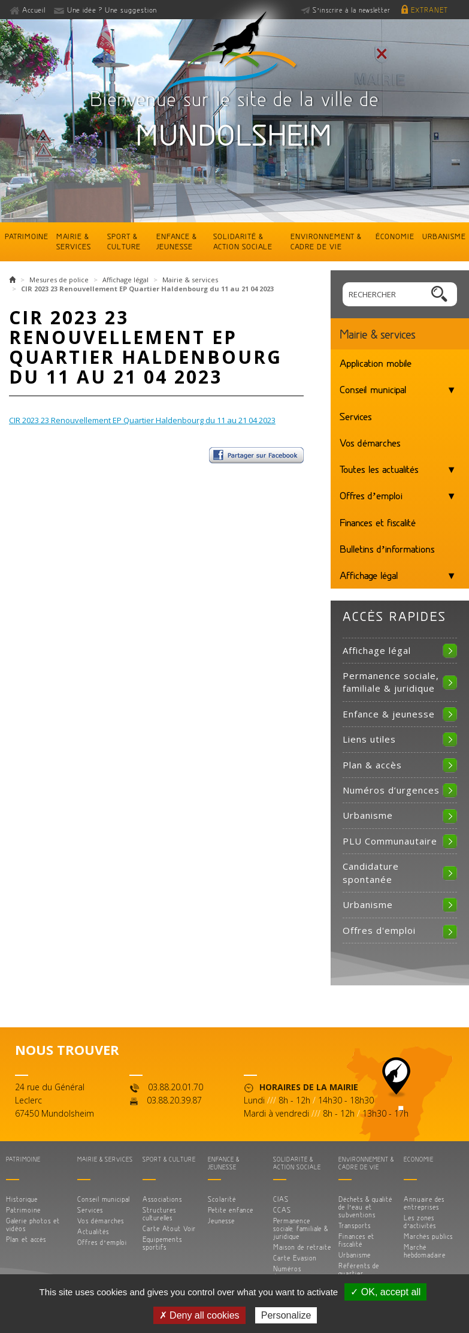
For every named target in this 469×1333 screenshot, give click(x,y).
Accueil (34, 9)
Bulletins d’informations (387, 548)
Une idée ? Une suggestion (112, 9)
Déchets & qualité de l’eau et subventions (365, 1207)
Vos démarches (370, 442)
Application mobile (375, 363)
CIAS (281, 1199)
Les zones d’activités (420, 1221)
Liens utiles (369, 739)
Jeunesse (221, 1221)
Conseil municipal (373, 389)
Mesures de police (59, 279)
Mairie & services (73, 241)
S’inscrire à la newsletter (352, 10)
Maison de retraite (302, 1247)
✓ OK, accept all (385, 1292)
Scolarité (222, 1199)
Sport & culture (124, 241)
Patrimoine (27, 236)
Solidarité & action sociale (243, 241)
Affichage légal (125, 279)
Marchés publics (428, 1236)
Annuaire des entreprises (424, 1203)
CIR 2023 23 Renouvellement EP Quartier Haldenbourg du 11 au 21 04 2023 (142, 420)
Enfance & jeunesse (176, 241)
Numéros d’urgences (391, 790)
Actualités (93, 1231)
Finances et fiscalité (378, 522)
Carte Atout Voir (169, 1228)
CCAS (282, 1210)
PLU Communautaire (390, 841)
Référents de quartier (358, 1269)
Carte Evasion (295, 1258)
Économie (395, 236)
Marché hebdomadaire (425, 1251)
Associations (162, 1199)
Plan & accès (372, 765)
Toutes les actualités (379, 469)
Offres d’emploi (371, 495)
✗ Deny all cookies (199, 1315)
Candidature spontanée (371, 872)
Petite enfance (230, 1210)
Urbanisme (444, 236)
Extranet (429, 10)
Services (356, 416)
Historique (22, 1199)
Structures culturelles (159, 1214)
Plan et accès (26, 1239)
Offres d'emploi (379, 930)
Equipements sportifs (162, 1243)
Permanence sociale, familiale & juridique (391, 681)
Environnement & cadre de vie (326, 241)
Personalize (286, 1315)
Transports (354, 1225)
